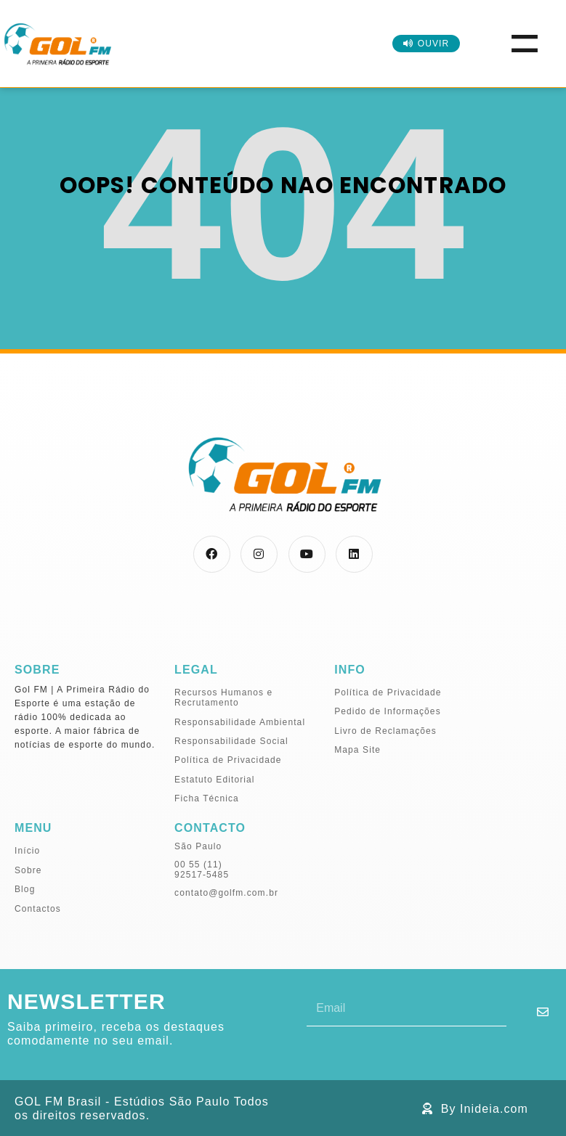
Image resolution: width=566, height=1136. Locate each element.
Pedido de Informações (387, 711)
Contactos (38, 909)
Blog (25, 889)
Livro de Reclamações (385, 731)
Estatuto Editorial (214, 780)
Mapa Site (357, 750)
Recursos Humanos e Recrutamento (223, 697)
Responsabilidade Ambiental (239, 722)
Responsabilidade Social (231, 741)
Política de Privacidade (227, 760)
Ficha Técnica (206, 798)
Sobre (28, 870)
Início (27, 851)
